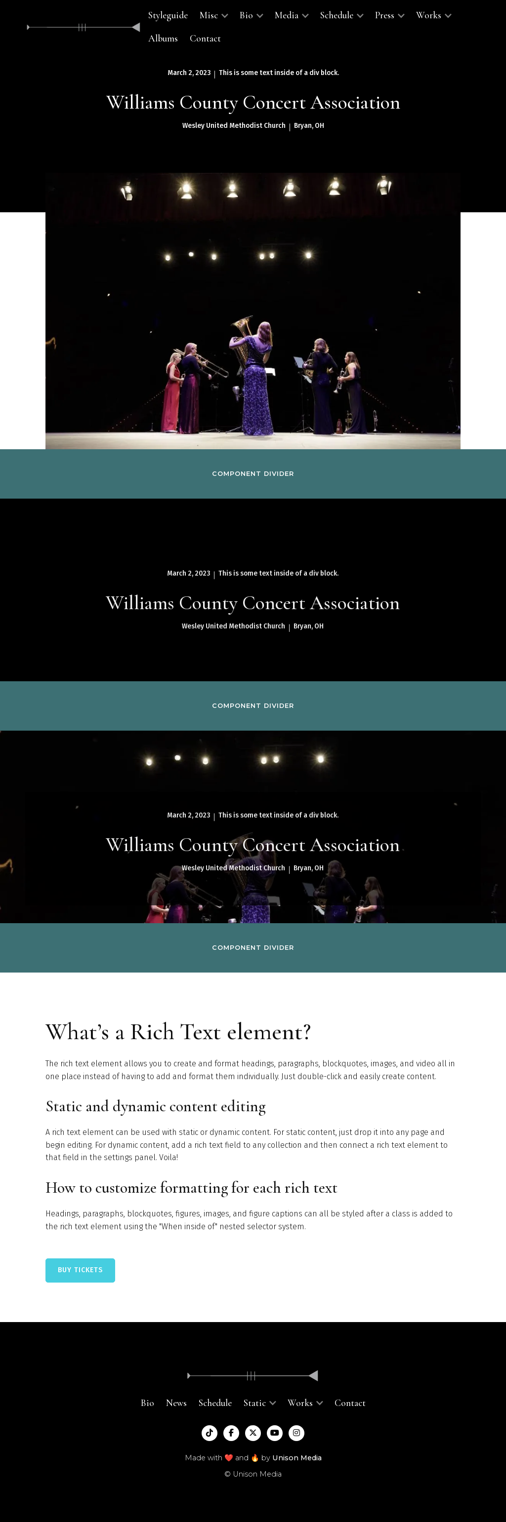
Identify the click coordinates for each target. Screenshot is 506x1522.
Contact (205, 38)
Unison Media (297, 1457)
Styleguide (168, 15)
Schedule (215, 1403)
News (176, 1403)
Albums (163, 38)
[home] (83, 27)
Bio (147, 1403)
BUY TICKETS (80, 1270)
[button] (214, 15)
